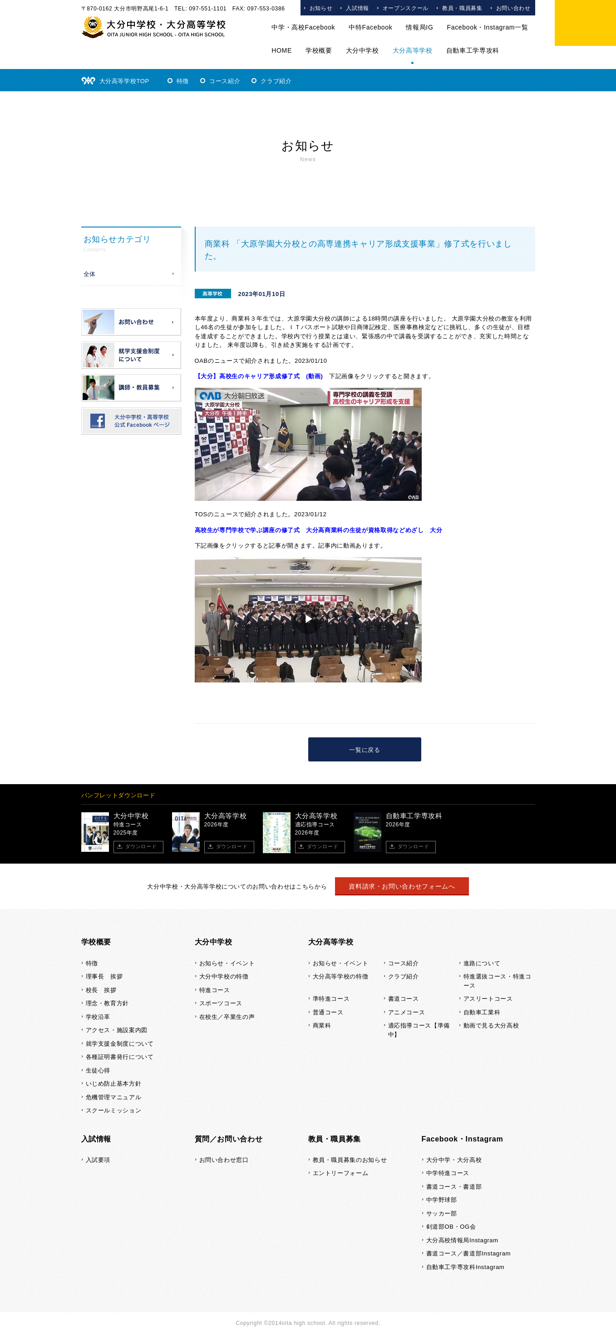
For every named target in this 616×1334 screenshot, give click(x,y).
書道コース (403, 998)
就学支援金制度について (120, 1043)
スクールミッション (114, 1110)
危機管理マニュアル (114, 1097)
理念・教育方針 (107, 1003)
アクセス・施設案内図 (117, 1030)
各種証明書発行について (120, 1056)
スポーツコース (221, 1003)
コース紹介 (224, 81)
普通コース (328, 1012)
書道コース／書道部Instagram (468, 1253)
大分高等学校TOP (124, 81)
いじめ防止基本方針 (114, 1083)
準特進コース (331, 998)
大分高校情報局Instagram (462, 1240)
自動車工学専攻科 (472, 50)
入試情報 (357, 8)
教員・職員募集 (462, 8)
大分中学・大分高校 (454, 1159)
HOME (281, 50)
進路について (482, 963)
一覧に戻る (364, 749)
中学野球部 (441, 1199)
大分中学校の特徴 (224, 976)
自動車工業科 (482, 1012)
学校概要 (319, 50)
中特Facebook (370, 27)
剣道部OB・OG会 (451, 1226)
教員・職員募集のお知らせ (350, 1159)
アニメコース (406, 1012)
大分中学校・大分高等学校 (154, 27)
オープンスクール (406, 8)
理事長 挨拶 (104, 976)
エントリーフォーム (341, 1173)
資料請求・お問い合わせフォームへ (402, 886)
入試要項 (98, 1159)
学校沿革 (98, 1016)
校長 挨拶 (101, 990)
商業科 (322, 1025)
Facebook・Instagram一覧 (487, 27)
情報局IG (419, 27)
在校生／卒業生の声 (227, 1016)
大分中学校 (362, 50)
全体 (90, 274)
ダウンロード (141, 846)
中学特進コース (448, 1173)
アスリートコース (488, 998)
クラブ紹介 (276, 81)
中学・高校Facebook (303, 27)
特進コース (214, 990)
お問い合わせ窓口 (224, 1159)
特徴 (183, 81)
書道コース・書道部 (454, 1186)
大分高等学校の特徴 (341, 976)
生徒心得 (98, 1070)
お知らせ (321, 8)
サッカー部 (441, 1213)
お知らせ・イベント (227, 963)
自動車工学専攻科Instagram (465, 1267)
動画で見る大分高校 (491, 1025)
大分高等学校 (413, 50)
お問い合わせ (513, 8)
